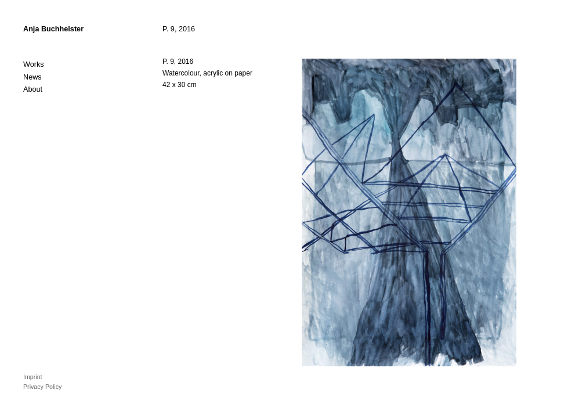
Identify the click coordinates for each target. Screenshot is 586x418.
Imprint (32, 376)
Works (33, 64)
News (32, 77)
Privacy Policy (42, 386)
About (32, 89)
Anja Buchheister (53, 29)
